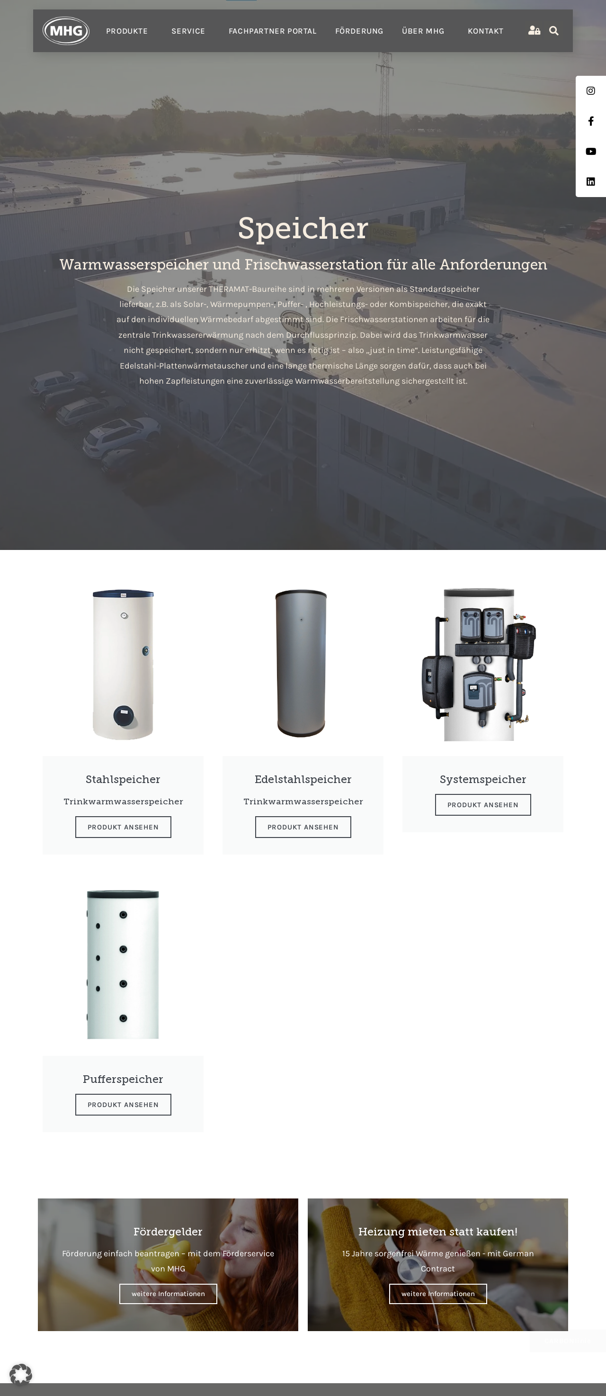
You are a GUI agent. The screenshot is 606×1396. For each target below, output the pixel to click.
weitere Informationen (168, 1293)
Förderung (359, 31)
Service (190, 31)
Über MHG (425, 31)
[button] (21, 1375)
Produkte (129, 31)
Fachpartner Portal (273, 31)
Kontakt (486, 31)
